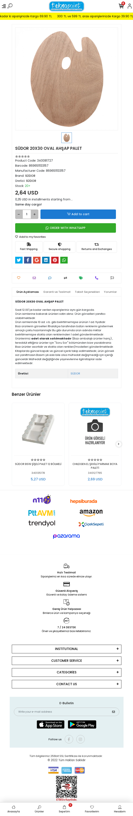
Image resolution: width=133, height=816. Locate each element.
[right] (118, 444)
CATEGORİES (67, 672)
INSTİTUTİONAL (66, 649)
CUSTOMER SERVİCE (66, 660)
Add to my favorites (30, 237)
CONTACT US (66, 684)
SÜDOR (75, 374)
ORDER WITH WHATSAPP (65, 228)
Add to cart (78, 214)
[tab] (27, 292)
